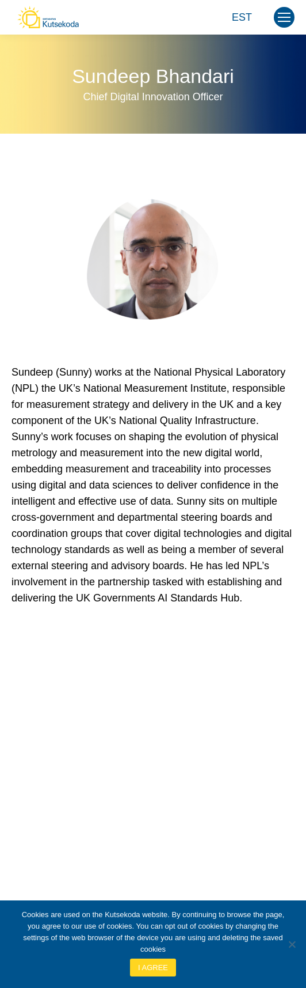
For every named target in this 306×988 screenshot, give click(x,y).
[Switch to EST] (242, 17)
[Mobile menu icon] (284, 17)
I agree (153, 967)
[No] (291, 944)
